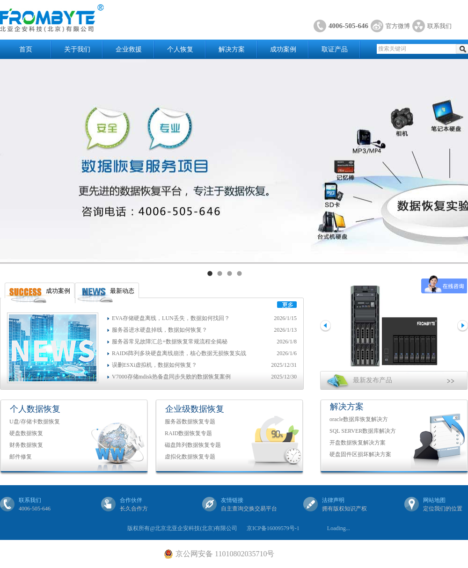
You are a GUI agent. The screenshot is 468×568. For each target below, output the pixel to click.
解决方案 (232, 49)
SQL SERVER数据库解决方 (362, 431)
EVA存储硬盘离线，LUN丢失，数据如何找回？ (171, 318)
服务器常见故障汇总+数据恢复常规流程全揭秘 (169, 341)
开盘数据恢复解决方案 (357, 442)
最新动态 (122, 290)
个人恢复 (180, 49)
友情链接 (232, 500)
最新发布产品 (372, 380)
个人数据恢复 (35, 409)
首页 (25, 49)
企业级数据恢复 (194, 409)
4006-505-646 (348, 25)
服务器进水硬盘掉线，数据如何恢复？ (159, 330)
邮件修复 (20, 456)
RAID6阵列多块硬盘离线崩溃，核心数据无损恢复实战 (179, 353)
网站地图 (434, 500)
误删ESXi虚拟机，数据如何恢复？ (154, 365)
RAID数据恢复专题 (188, 433)
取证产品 (335, 49)
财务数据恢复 (26, 445)
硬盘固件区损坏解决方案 (360, 454)
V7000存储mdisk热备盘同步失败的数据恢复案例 (171, 376)
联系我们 (439, 25)
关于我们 (77, 49)
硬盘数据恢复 (26, 433)
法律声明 (333, 500)
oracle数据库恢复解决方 (358, 419)
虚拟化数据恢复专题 (190, 456)
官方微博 (398, 25)
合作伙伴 (131, 500)
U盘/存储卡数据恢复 (34, 421)
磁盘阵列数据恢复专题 (193, 445)
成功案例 (283, 49)
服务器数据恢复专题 (190, 421)
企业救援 (129, 49)
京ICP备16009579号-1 (273, 528)
